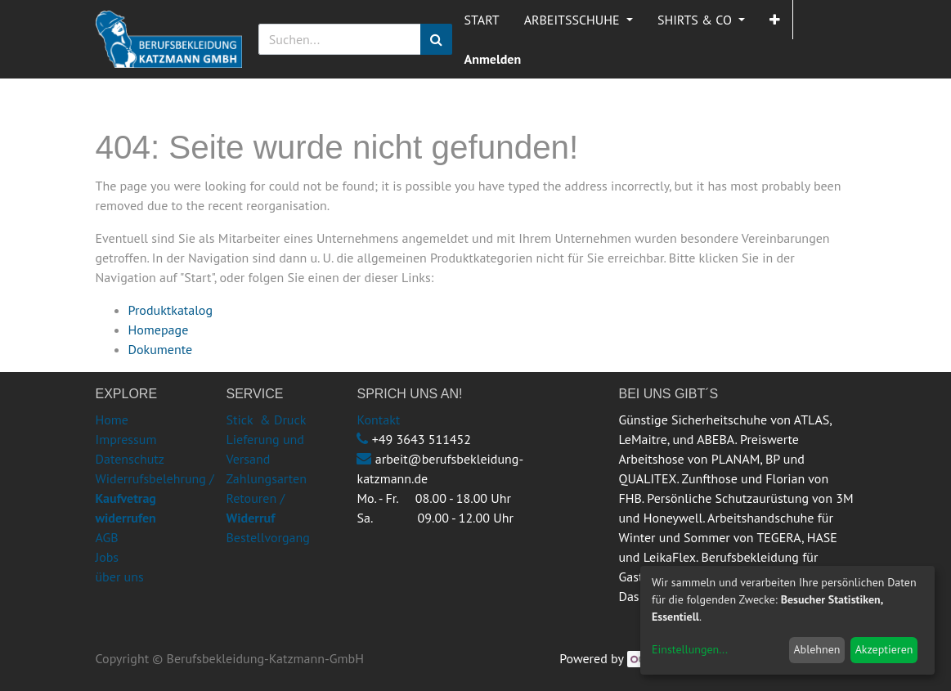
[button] (774, 19)
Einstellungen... (690, 649)
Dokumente (160, 349)
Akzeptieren (884, 649)
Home (112, 419)
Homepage (158, 329)
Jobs (107, 557)
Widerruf (250, 517)
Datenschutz (130, 459)
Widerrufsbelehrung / (155, 498)
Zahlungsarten (266, 478)
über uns (120, 576)
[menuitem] (482, 19)
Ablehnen (816, 649)
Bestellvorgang (267, 537)
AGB (107, 537)
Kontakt (378, 419)
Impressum (126, 439)
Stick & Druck (266, 419)
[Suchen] (436, 39)
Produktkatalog (170, 310)
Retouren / (255, 498)
